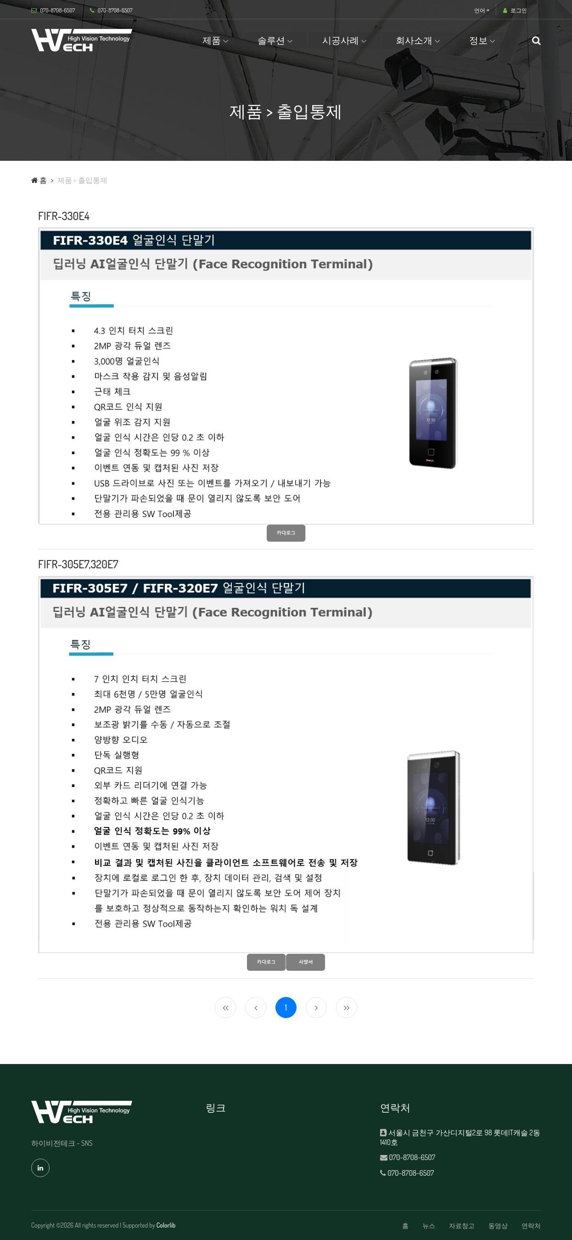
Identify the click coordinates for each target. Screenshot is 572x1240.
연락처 (531, 1225)
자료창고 (462, 1225)
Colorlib (166, 1225)
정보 (478, 40)
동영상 (498, 1225)
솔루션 (271, 40)
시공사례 (340, 40)
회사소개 (414, 40)
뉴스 (428, 1225)
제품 (211, 40)
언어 (479, 10)
